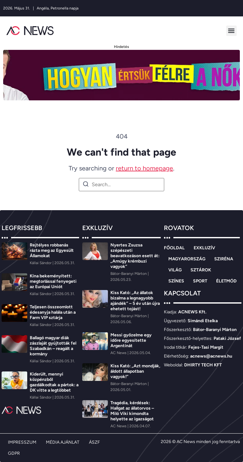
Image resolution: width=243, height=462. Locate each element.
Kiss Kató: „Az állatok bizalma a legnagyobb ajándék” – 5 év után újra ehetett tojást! (135, 300)
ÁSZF (94, 442)
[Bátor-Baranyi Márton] (129, 273)
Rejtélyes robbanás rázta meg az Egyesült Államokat (52, 250)
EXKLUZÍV (204, 248)
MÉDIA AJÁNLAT (62, 442)
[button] (231, 31)
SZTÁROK (200, 270)
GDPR (14, 453)
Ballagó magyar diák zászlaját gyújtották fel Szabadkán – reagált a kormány (53, 346)
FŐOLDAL (174, 248)
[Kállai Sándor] (41, 263)
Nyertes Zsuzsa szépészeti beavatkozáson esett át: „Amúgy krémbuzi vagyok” (134, 255)
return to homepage (144, 168)
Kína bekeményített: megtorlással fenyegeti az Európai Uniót (53, 281)
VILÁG (175, 270)
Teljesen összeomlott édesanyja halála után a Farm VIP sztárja (53, 312)
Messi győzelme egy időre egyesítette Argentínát (131, 340)
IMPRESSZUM (22, 442)
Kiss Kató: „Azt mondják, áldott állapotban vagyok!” (135, 371)
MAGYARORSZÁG (186, 259)
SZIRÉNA (223, 259)
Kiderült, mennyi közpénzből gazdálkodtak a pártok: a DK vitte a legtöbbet (54, 382)
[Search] (86, 185)
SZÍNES (176, 281)
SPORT (200, 281)
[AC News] (119, 353)
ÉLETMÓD (226, 281)
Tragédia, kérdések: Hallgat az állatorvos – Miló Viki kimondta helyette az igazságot (132, 411)
